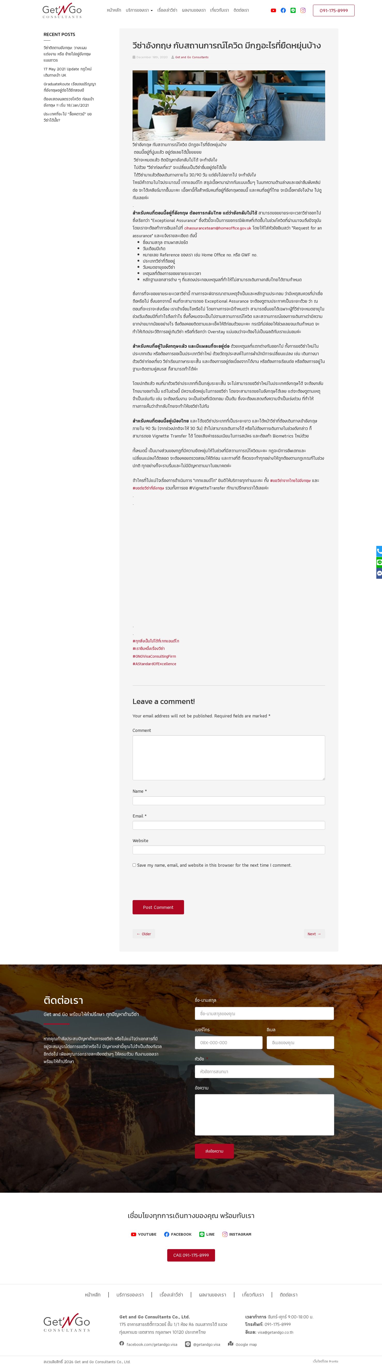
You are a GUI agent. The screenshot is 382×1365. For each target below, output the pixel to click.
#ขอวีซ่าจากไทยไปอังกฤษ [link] (292, 480)
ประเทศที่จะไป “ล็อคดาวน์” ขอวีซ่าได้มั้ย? (67, 129)
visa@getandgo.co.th (276, 1328)
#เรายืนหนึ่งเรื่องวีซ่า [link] (150, 648)
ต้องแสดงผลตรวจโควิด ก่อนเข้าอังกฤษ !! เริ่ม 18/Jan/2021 (68, 111)
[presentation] (172, 887)
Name (140, 791)
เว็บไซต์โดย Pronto (323, 1358)
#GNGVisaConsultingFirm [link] (157, 656)
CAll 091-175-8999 (191, 1252)
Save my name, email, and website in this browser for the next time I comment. (214, 865)
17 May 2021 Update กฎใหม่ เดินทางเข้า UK (70, 72)
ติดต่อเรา (241, 10)
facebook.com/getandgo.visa (154, 1341)
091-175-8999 (334, 10)
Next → (313, 933)
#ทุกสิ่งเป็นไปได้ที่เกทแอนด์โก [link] (159, 640)
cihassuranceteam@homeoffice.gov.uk (220, 228)
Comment (142, 730)
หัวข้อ (201, 1059)
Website (140, 840)
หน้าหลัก (114, 10)
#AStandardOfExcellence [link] (157, 663)
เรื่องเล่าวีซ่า (167, 10)
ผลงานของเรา (194, 10)
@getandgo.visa (212, 1341)
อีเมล (271, 1030)
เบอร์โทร (204, 1030)
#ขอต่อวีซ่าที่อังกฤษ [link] (149, 488)
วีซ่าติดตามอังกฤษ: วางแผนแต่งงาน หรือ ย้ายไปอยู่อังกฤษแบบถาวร (69, 54)
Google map (253, 1341)
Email (140, 816)
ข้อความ (202, 1088)
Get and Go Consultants (192, 57)
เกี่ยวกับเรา (219, 10)
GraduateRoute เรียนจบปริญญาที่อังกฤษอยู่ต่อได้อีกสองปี (68, 90)
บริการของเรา (139, 10)
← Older (144, 933)
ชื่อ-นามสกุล (208, 1000)
